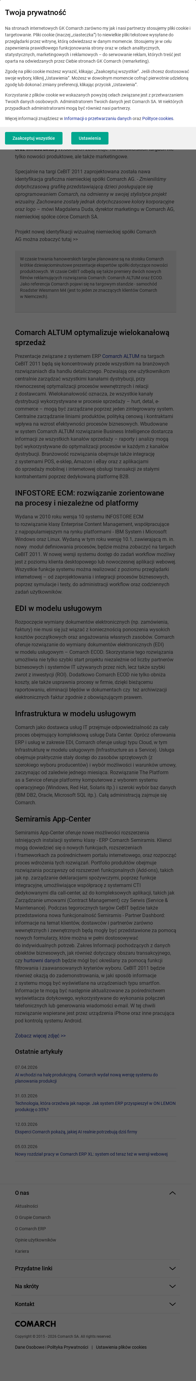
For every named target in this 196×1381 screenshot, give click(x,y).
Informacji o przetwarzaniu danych (98, 118)
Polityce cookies (157, 118)
